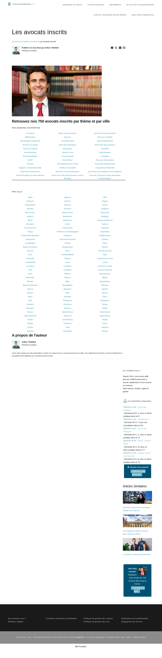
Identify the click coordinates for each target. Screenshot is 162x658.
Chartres (67, 240)
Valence (104, 332)
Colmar (105, 244)
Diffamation (30, 142)
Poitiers (30, 309)
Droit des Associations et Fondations (105, 176)
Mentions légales (15, 627)
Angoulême (30, 210)
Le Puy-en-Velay (105, 271)
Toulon (30, 328)
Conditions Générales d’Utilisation (61, 623)
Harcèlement (105, 157)
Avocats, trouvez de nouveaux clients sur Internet (136, 514)
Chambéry (104, 237)
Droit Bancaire (67, 146)
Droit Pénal (68, 165)
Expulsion (67, 154)
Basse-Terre (67, 217)
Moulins (105, 290)
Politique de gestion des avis (96, 627)
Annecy (67, 210)
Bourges (30, 229)
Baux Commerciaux (67, 138)
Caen (67, 229)
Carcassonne (30, 233)
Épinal (105, 252)
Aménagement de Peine (67, 169)
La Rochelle (30, 267)
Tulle (67, 332)
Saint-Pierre (105, 321)
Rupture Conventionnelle (30, 173)
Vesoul (105, 336)
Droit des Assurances (30, 176)
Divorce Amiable (105, 142)
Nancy (30, 294)
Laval (105, 267)
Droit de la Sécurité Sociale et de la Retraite (67, 181)
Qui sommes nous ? (17, 623)
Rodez (105, 313)
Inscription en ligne (139, 594)
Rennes (67, 313)
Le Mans (67, 271)
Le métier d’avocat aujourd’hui (136, 559)
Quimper (30, 313)
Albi (105, 202)
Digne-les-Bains (30, 252)
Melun (105, 282)
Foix (30, 259)
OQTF (30, 165)
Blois (30, 225)
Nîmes (105, 298)
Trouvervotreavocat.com (23, 6)
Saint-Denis (105, 317)
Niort (30, 302)
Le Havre (30, 271)
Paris (105, 302)
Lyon (30, 279)
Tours (105, 328)
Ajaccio (67, 202)
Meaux (68, 282)
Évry (68, 256)
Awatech (80, 642)
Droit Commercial (105, 146)
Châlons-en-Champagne (68, 237)
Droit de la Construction (105, 138)
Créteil (68, 248)
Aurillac (30, 214)
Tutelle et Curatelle (67, 173)
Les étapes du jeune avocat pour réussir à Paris (135, 537)
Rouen (30, 317)
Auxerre (67, 214)
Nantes (105, 294)
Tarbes (105, 324)
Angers (105, 206)
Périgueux (67, 305)
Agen (30, 202)
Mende (30, 286)
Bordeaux (67, 225)
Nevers (30, 298)
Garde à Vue (67, 157)
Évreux (30, 256)
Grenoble (30, 263)
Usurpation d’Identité (104, 173)
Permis (30, 169)
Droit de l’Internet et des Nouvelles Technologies (105, 181)
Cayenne (105, 233)
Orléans (67, 302)
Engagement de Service (132, 627)
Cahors (105, 229)
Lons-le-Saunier (105, 275)
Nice (68, 298)
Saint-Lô (67, 321)
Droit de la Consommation (67, 176)
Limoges (67, 275)
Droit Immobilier (30, 161)
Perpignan (104, 305)
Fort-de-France (105, 256)
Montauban (105, 286)
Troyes (30, 332)
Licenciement (67, 161)
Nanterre (67, 294)
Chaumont (30, 244)
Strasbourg (68, 324)
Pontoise (67, 309)
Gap (105, 259)
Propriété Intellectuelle (105, 169)
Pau (30, 305)
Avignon (105, 214)
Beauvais (105, 217)
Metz (67, 286)
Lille (30, 275)
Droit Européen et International (30, 180)
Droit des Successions (105, 150)
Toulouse (67, 328)
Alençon (30, 206)
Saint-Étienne (30, 321)
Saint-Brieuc (67, 317)
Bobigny (105, 221)
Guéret (68, 263)
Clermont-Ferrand (68, 244)
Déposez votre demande (139, 478)
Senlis (30, 324)
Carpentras (68, 233)
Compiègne (30, 248)
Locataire (105, 161)
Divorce (67, 142)
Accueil (15, 46)
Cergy (30, 237)
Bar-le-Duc (30, 217)
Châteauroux (105, 240)
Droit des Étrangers (67, 150)
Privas (105, 309)
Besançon (67, 221)
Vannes (30, 336)
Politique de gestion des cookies (98, 623)
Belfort (30, 221)
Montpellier (68, 290)
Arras (105, 210)
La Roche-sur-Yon (105, 263)
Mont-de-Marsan (30, 290)
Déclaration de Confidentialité (134, 623)
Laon (67, 267)
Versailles (67, 336)
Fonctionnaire (30, 157)
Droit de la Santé (30, 150)
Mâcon (68, 279)
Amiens (67, 206)
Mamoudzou (104, 279)
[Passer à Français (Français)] (81, 651)
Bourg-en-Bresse (105, 225)
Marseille (30, 282)
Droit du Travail (30, 154)
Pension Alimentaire (105, 165)
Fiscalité (105, 154)
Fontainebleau (67, 259)
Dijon (105, 248)
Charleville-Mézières (30, 240)
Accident (30, 138)
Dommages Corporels (30, 146)
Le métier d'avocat (29, 46)
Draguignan (67, 252)
